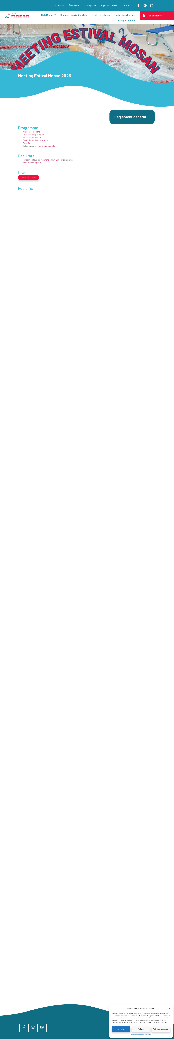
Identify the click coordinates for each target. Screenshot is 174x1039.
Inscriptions (90, 5)
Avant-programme (31, 131)
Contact (127, 5)
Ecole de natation (101, 14)
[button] (169, 1008)
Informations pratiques (33, 134)
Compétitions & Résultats (73, 14)
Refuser (141, 1029)
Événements (75, 5)
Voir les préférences (161, 1029)
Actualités (59, 5)
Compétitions (126, 20)
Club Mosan (48, 15)
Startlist (27, 143)
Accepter (121, 1029)
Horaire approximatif (33, 137)
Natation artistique (125, 14)
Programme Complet (46, 145)
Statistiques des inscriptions (36, 140)
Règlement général (130, 116)
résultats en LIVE (49, 159)
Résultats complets (32, 162)
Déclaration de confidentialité (141, 1034)
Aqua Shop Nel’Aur (109, 5)
